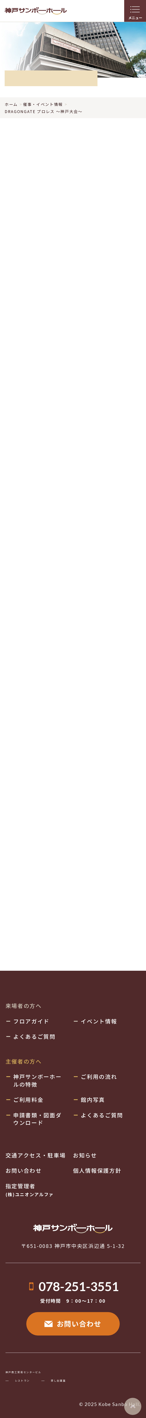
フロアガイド (31, 1021)
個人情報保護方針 (97, 1170)
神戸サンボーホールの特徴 (37, 1080)
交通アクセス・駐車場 (36, 1155)
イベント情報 (99, 1021)
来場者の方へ (24, 1006)
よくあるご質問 (34, 1036)
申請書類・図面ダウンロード (37, 1119)
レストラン (22, 1380)
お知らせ (85, 1155)
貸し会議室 (58, 1380)
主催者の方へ (24, 1061)
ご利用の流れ (99, 1077)
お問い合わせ (72, 1323)
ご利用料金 (28, 1100)
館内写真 (93, 1100)
